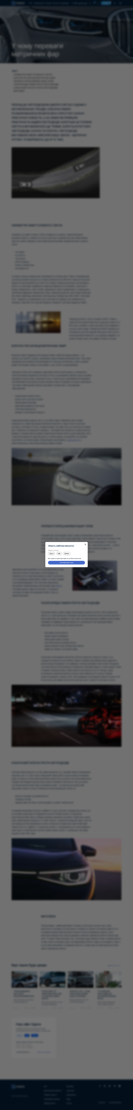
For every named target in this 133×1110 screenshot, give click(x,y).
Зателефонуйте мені (66, 562)
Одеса (51, 553)
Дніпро (66, 553)
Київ (59, 553)
